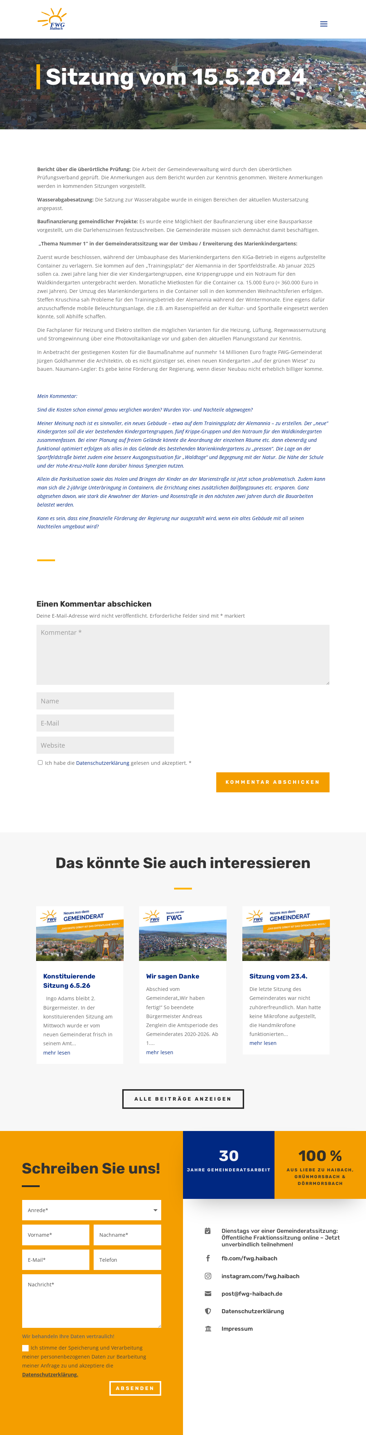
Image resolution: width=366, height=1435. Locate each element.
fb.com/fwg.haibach (249, 1258)
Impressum (237, 1328)
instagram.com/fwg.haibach (261, 1276)
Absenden (135, 1388)
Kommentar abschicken (273, 782)
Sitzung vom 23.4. (278, 976)
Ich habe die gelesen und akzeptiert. (115, 762)
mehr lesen (56, 1052)
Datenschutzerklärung (103, 762)
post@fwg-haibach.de (252, 1293)
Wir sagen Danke (172, 976)
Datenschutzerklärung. (50, 1374)
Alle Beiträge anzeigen (183, 1099)
